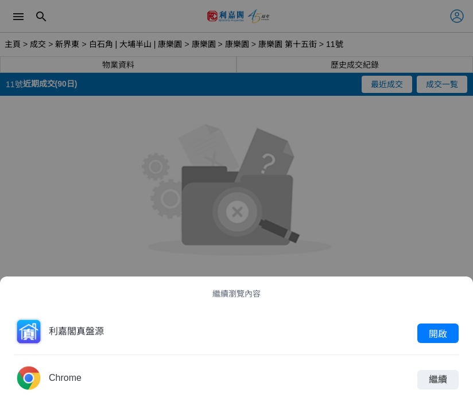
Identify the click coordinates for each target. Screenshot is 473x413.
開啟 (438, 333)
